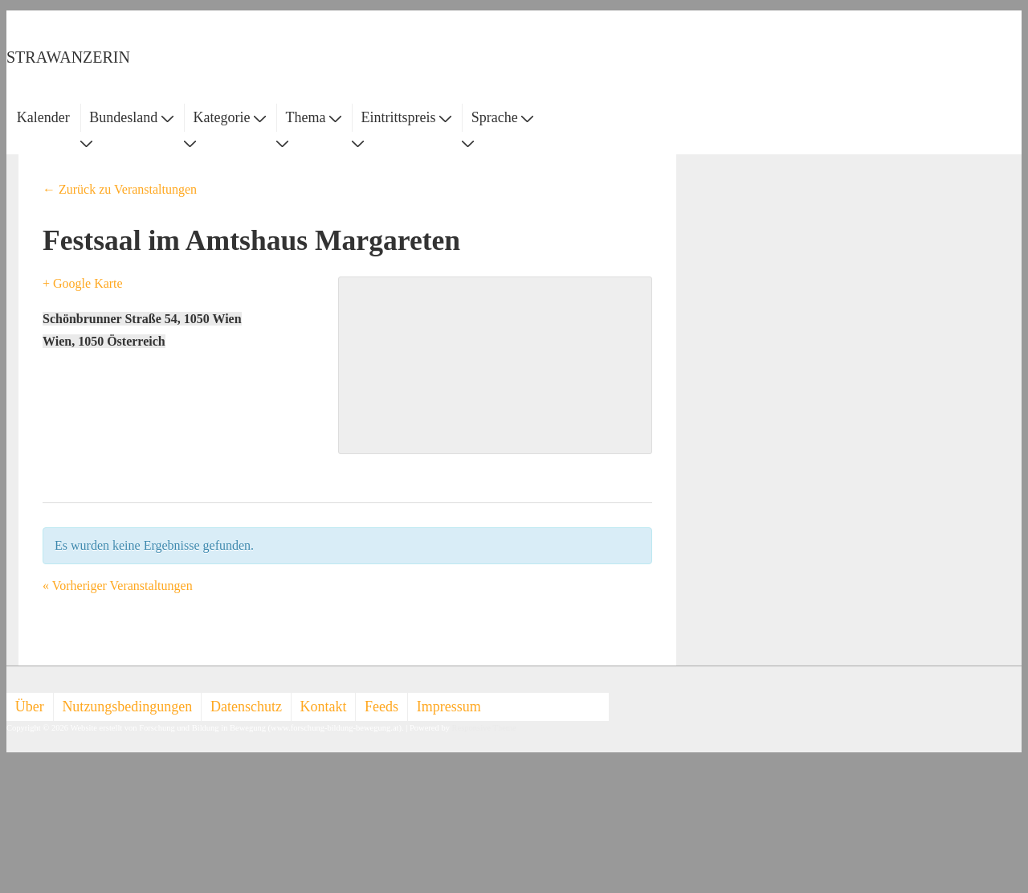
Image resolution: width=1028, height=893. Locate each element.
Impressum (449, 706)
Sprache (502, 117)
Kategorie (229, 117)
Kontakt (323, 706)
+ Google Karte (83, 283)
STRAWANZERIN (68, 57)
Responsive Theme (484, 727)
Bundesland (131, 117)
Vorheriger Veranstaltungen (118, 585)
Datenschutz (246, 706)
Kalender (43, 117)
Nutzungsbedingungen (127, 706)
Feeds (381, 706)
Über (29, 706)
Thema (313, 117)
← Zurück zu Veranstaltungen (120, 189)
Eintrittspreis (406, 117)
